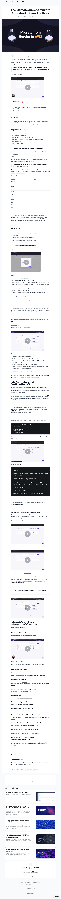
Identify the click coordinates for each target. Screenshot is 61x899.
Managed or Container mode (23, 364)
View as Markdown (38, 16)
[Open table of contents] (56, 896)
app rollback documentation (25, 698)
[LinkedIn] (25, 54)
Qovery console (24, 278)
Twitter (33, 874)
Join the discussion (48, 778)
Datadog (25, 682)
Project (31, 280)
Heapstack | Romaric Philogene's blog (16, 2)
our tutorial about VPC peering (35, 732)
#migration (23, 769)
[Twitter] (26, 876)
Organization (22, 280)
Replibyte (22, 627)
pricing (38, 125)
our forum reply (20, 711)
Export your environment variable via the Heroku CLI (23, 420)
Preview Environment (26, 692)
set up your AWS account (24, 113)
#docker (35, 769)
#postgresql (29, 769)
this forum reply (27, 573)
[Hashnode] (34, 876)
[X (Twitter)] (23, 54)
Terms (34, 884)
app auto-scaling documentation (26, 704)
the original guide (39, 165)
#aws (18, 769)
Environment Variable (36, 387)
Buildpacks (14, 170)
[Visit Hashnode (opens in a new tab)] (30, 893)
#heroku (13, 769)
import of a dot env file (30, 398)
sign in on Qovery (22, 111)
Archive (27, 884)
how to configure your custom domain (36, 676)
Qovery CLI (18, 464)
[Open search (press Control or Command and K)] (51, 2)
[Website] (32, 876)
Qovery (15, 61)
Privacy (30, 884)
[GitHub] (28, 876)
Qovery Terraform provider (27, 725)
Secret (46, 387)
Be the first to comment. (34, 781)
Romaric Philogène (18, 55)
